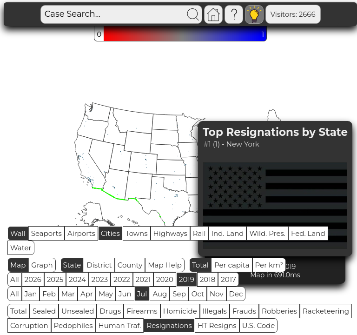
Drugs (110, 311)
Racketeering (326, 311)
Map (18, 265)
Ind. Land (228, 233)
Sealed (44, 311)
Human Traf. (120, 325)
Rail (199, 233)
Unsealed (77, 311)
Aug (159, 293)
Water (21, 247)
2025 (55, 279)
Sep (178, 293)
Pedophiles (73, 325)
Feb (48, 293)
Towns (137, 233)
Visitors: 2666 (261, 14)
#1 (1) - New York (231, 144)
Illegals (215, 311)
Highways (170, 233)
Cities (110, 233)
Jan (31, 293)
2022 (121, 279)
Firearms (141, 311)
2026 (33, 279)
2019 (186, 279)
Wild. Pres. (267, 233)
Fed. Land (308, 233)
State (72, 265)
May (106, 293)
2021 (143, 279)
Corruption (29, 325)
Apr (86, 293)
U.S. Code (258, 325)
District (99, 265)
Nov (217, 293)
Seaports (46, 233)
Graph (42, 265)
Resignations (169, 325)
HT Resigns (217, 325)
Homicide (180, 311)
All (14, 279)
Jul (142, 293)
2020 (164, 279)
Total (200, 265)
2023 (100, 279)
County (130, 265)
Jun (125, 293)
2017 (228, 279)
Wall (18, 233)
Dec (236, 293)
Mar (68, 293)
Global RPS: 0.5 (321, 14)
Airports (81, 233)
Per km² (269, 265)
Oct (198, 293)
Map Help (165, 265)
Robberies (279, 311)
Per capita (232, 265)
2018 (207, 279)
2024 (77, 279)
